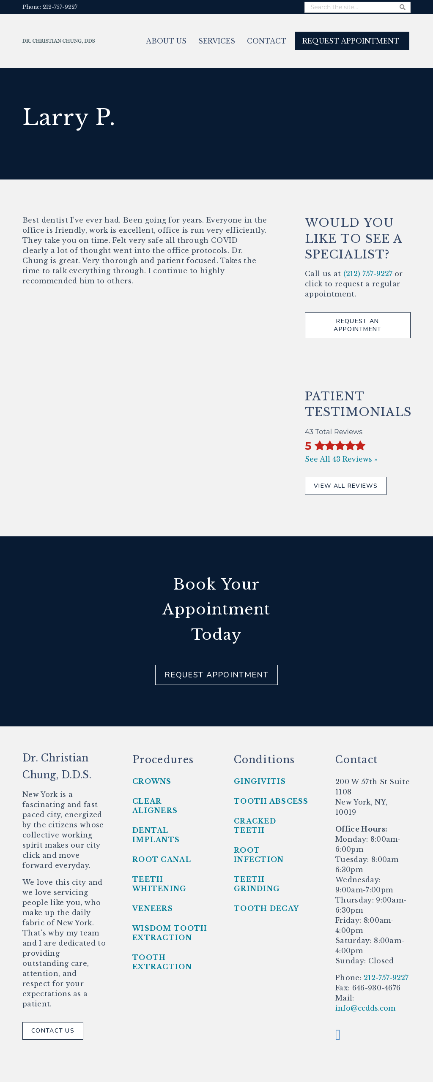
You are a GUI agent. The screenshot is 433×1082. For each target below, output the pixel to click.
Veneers (152, 908)
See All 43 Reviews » (341, 459)
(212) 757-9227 (367, 273)
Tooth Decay (266, 908)
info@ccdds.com (365, 1008)
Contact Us (52, 1031)
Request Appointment (216, 675)
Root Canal (161, 859)
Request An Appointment (357, 325)
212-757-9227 (385, 977)
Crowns (152, 781)
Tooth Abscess (271, 801)
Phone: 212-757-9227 (49, 7)
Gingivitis (260, 781)
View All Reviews (346, 486)
